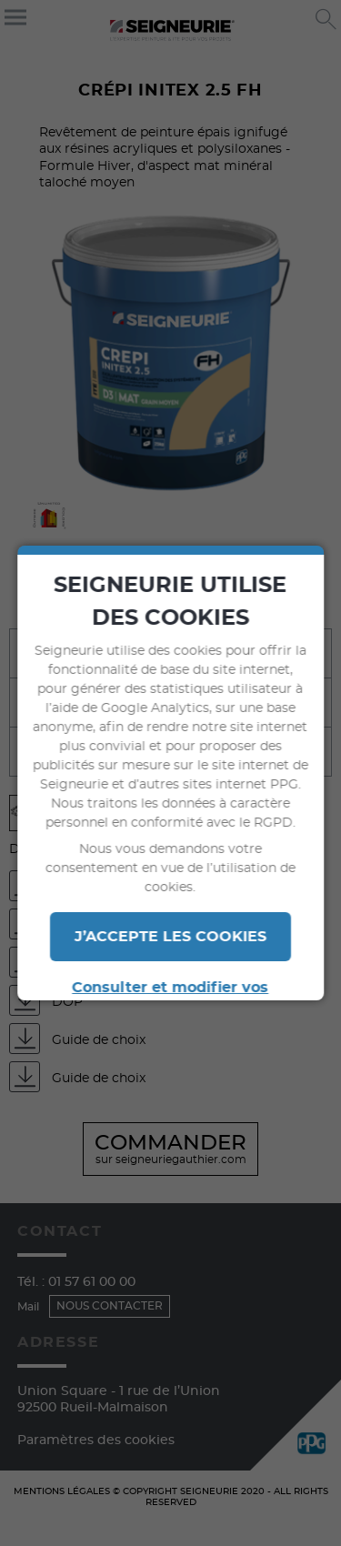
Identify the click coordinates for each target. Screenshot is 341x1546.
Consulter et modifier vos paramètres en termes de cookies (171, 998)
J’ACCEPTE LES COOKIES (170, 936)
